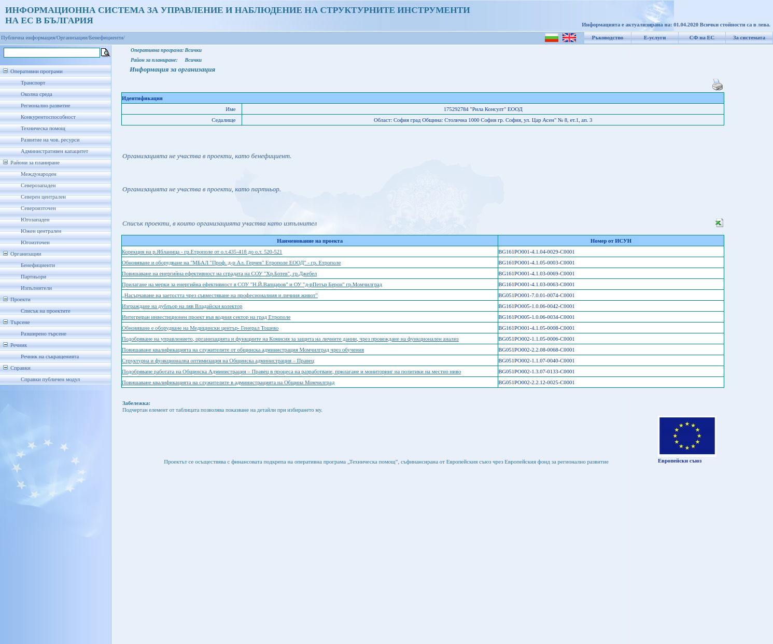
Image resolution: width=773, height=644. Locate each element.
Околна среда (36, 94)
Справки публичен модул (50, 379)
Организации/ (73, 37)
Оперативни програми (36, 71)
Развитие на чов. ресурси (50, 140)
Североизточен (38, 208)
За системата (749, 37)
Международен (39, 174)
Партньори (33, 276)
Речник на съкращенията (50, 356)
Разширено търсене (43, 334)
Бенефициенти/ (107, 37)
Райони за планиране (35, 162)
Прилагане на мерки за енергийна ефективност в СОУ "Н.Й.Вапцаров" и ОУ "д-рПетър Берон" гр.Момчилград (252, 284)
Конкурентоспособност (48, 117)
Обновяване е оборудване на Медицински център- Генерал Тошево (200, 328)
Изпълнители (36, 288)
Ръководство (608, 37)
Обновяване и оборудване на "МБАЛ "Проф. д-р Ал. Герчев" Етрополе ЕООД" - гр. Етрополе (231, 262)
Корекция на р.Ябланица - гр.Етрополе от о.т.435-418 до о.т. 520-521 (202, 252)
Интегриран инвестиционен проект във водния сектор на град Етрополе (206, 317)
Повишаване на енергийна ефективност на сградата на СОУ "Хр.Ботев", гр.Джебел (219, 273)
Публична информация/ (29, 37)
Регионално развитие (46, 105)
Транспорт (33, 83)
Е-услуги (655, 37)
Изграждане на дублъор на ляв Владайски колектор (182, 306)
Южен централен (41, 231)
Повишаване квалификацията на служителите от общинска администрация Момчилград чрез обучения (243, 350)
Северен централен (43, 197)
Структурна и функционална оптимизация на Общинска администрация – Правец (218, 360)
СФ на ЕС (702, 37)
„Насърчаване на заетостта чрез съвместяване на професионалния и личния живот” (220, 295)
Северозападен (38, 185)
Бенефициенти (38, 265)
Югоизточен (35, 242)
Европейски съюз (679, 461)
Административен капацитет (54, 151)
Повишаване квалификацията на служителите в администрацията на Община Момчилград (228, 382)
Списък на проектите (46, 311)
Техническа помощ (43, 128)
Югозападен (35, 219)
